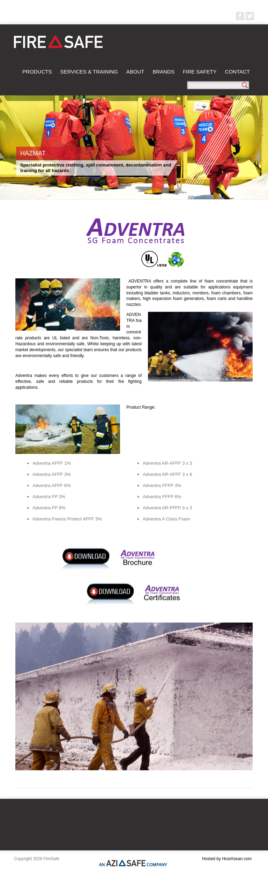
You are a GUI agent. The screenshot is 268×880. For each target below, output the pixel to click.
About (135, 71)
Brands (163, 71)
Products (37, 71)
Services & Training (89, 71)
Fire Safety (200, 71)
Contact (237, 71)
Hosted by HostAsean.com (227, 858)
